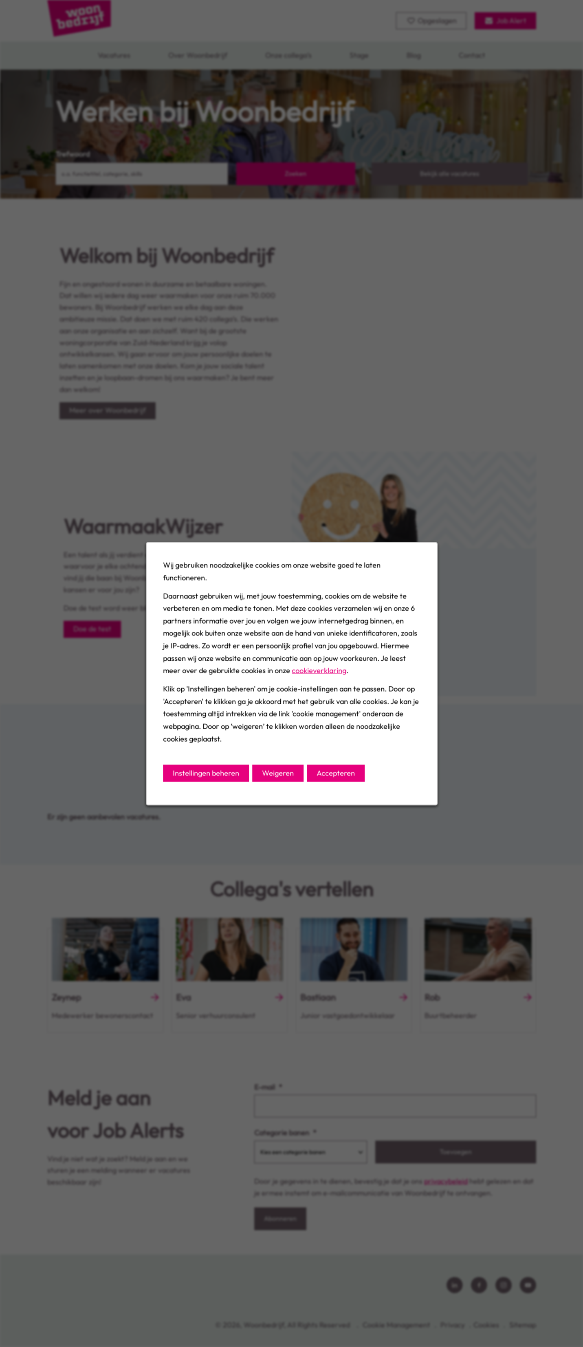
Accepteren (336, 773)
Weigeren (278, 773)
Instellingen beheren (206, 773)
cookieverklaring (319, 670)
